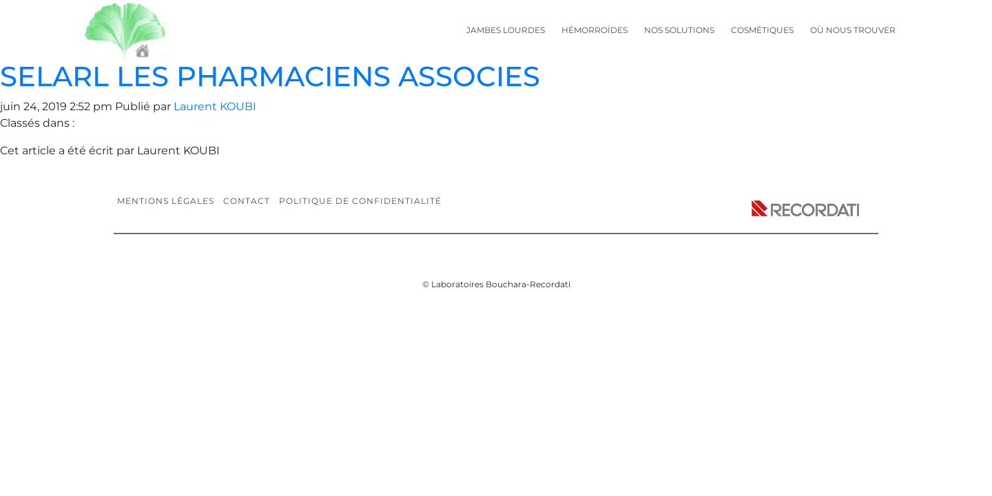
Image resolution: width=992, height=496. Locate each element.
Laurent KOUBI (215, 106)
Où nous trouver (853, 30)
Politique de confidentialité (360, 201)
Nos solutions (679, 30)
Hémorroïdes (594, 30)
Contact (246, 201)
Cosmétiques (762, 30)
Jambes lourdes (505, 30)
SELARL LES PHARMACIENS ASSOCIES (270, 76)
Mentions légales (165, 201)
